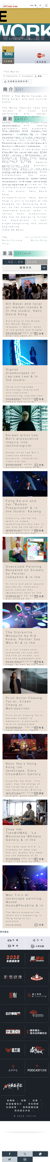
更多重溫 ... (5, 932)
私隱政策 (12, 1107)
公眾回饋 (40, 946)
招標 (36, 1101)
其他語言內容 (23, 1111)
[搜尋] (40, 4)
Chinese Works (25, 240)
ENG (31, 5)
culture (36, 237)
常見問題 (34, 1104)
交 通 (15, 940)
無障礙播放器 (31, 1107)
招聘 (24, 1101)
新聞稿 (11, 1101)
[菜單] (46, 4)
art (28, 237)
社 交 (40, 940)
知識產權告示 (14, 1104)
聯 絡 (15, 946)
